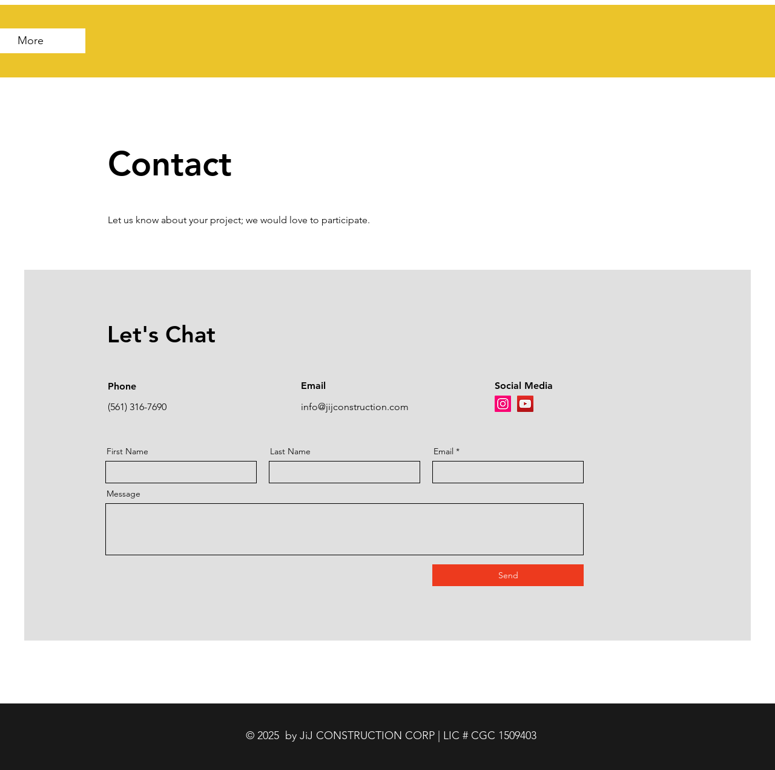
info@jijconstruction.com (355, 407)
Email (443, 451)
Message (123, 493)
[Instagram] (503, 404)
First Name (127, 451)
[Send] (508, 575)
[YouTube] (525, 404)
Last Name (290, 451)
